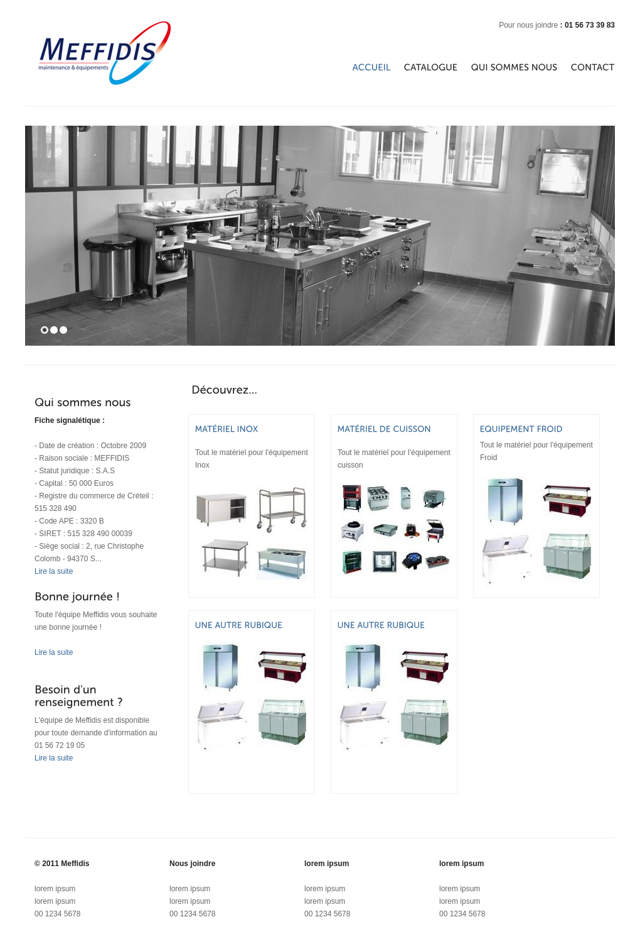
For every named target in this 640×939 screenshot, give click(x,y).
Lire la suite (54, 571)
